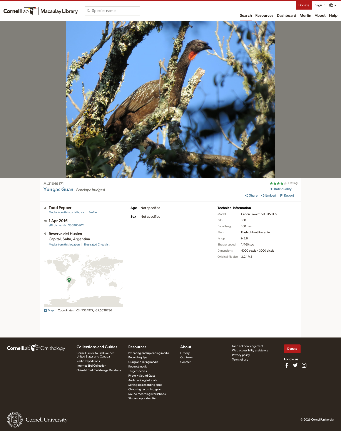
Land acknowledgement (247, 346)
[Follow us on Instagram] (304, 365)
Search (246, 16)
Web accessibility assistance (250, 350)
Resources (264, 16)
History (185, 353)
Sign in (320, 5)
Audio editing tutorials (142, 380)
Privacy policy (241, 355)
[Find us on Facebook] (286, 365)
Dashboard (286, 16)
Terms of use (240, 359)
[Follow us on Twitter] (295, 365)
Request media (137, 366)
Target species (137, 371)
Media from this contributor (66, 212)
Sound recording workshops (147, 394)
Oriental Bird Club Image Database (99, 370)
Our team (186, 357)
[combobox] (116, 11)
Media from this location (64, 244)
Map (48, 310)
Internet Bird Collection (91, 365)
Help (333, 16)
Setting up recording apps (145, 384)
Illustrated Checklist (96, 244)
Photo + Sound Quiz (141, 375)
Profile (93, 212)
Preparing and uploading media (148, 353)
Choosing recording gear (144, 389)
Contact (185, 362)
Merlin (305, 16)
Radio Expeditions (88, 361)
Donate (303, 5)
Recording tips (137, 357)
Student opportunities (142, 398)
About (320, 16)
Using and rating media (143, 362)
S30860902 (66, 225)
